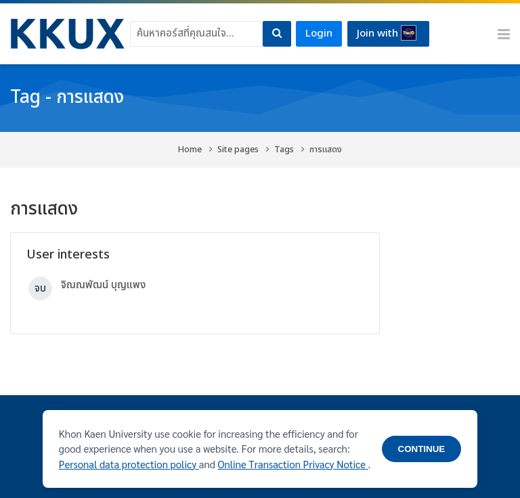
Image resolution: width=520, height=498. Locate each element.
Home (190, 149)
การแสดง (325, 149)
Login (318, 33)
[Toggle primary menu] (504, 33)
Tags (284, 149)
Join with (386, 33)
